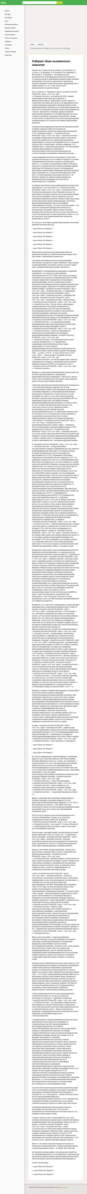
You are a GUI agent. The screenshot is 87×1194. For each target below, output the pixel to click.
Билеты (7, 11)
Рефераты (8, 41)
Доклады (7, 14)
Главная (32, 44)
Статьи (7, 48)
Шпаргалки (8, 55)
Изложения (8, 17)
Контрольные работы (11, 24)
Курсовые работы (10, 28)
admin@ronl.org (64, 1187)
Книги (6, 21)
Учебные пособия (10, 51)
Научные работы (10, 34)
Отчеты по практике (11, 38)
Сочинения (8, 45)
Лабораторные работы (12, 31)
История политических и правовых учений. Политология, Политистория (50, 48)
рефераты (41, 44)
